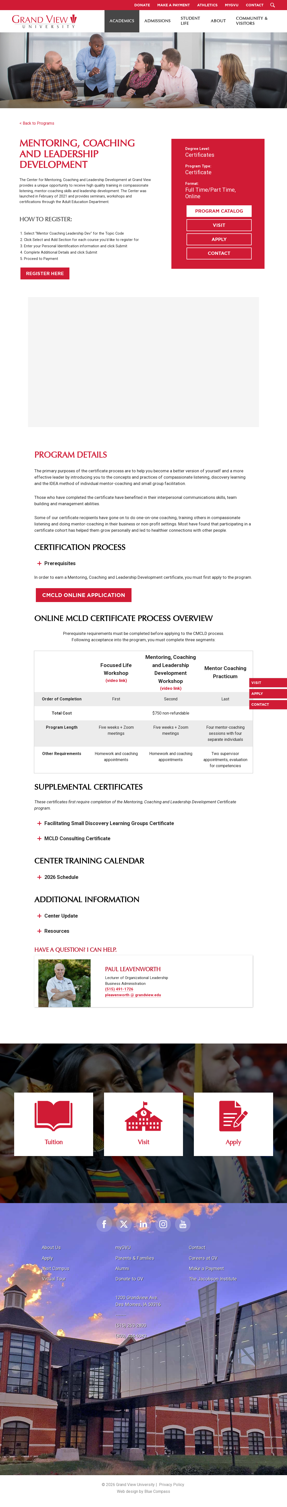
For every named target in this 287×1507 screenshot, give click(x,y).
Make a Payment (206, 1268)
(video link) (116, 680)
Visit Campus (55, 1268)
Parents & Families (134, 1258)
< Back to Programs (36, 123)
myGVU (123, 1247)
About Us (51, 1247)
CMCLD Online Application (83, 595)
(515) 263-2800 (130, 1325)
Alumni (122, 1268)
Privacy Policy (171, 1484)
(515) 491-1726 (119, 989)
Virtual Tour (54, 1278)
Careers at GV (203, 1258)
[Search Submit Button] (272, 5)
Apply (219, 239)
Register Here (45, 273)
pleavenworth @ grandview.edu (133, 995)
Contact (219, 253)
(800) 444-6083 (130, 1336)
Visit (219, 225)
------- (120, 1315)
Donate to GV (129, 1278)
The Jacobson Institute (213, 1278)
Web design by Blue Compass (143, 1491)
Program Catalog (219, 210)
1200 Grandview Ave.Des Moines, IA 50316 (138, 1301)
